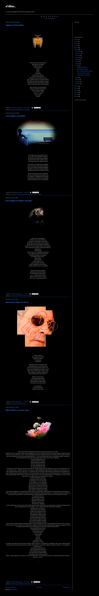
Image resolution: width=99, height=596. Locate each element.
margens (29, 295)
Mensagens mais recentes (10, 587)
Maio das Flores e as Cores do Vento (17, 410)
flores (18, 583)
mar (24, 194)
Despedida (13, 583)
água (10, 194)
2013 (77, 92)
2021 (77, 41)
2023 (77, 39)
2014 (77, 90)
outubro (78, 55)
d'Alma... (11, 6)
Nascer (25, 583)
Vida (34, 583)
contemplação (14, 194)
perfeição (21, 109)
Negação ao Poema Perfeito (15, 25)
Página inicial (39, 587)
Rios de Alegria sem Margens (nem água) (19, 201)
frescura (21, 194)
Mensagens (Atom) (13, 589)
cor (10, 583)
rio (31, 295)
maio (78, 65)
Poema (24, 109)
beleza (11, 109)
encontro (18, 194)
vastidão (39, 194)
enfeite (16, 583)
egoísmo (15, 295)
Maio (20, 583)
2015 (77, 88)
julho (78, 61)
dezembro (79, 51)
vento (32, 583)
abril (78, 77)
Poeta (29, 109)
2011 (77, 96)
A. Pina (12, 403)
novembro (79, 53)
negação (17, 109)
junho (78, 63)
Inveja (26, 295)
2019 (77, 45)
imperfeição (14, 109)
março (78, 79)
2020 (77, 43)
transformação (35, 194)
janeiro (78, 83)
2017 (77, 49)
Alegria (13, 295)
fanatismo (19, 295)
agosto (78, 59)
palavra (26, 194)
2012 (77, 94)
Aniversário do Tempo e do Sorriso (17, 302)
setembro (79, 57)
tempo (24, 403)
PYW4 (19, 403)
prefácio (29, 194)
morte (23, 583)
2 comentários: (26, 192)
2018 (77, 47)
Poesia (27, 109)
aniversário (15, 403)
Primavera (28, 583)
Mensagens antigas (66, 587)
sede (31, 194)
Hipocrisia (23, 295)
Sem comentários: (27, 107)
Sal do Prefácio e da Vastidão (15, 116)
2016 (77, 86)
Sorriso (21, 403)
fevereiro (79, 81)
